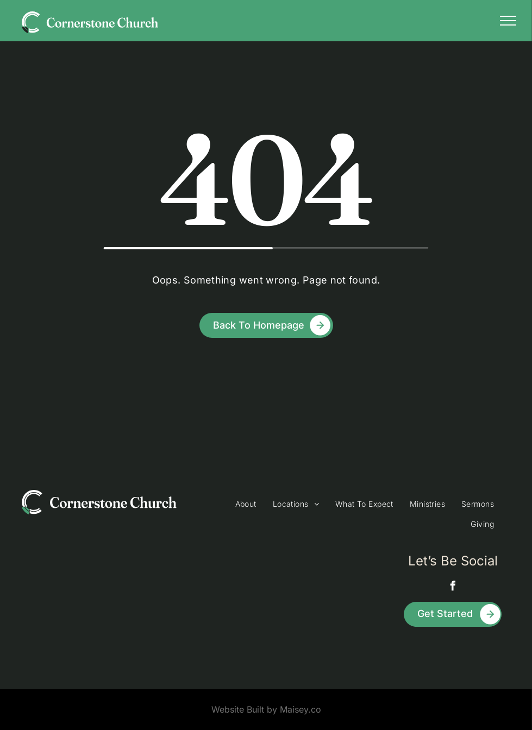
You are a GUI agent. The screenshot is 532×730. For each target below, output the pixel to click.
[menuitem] (246, 504)
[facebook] (452, 587)
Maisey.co (300, 709)
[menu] (508, 21)
